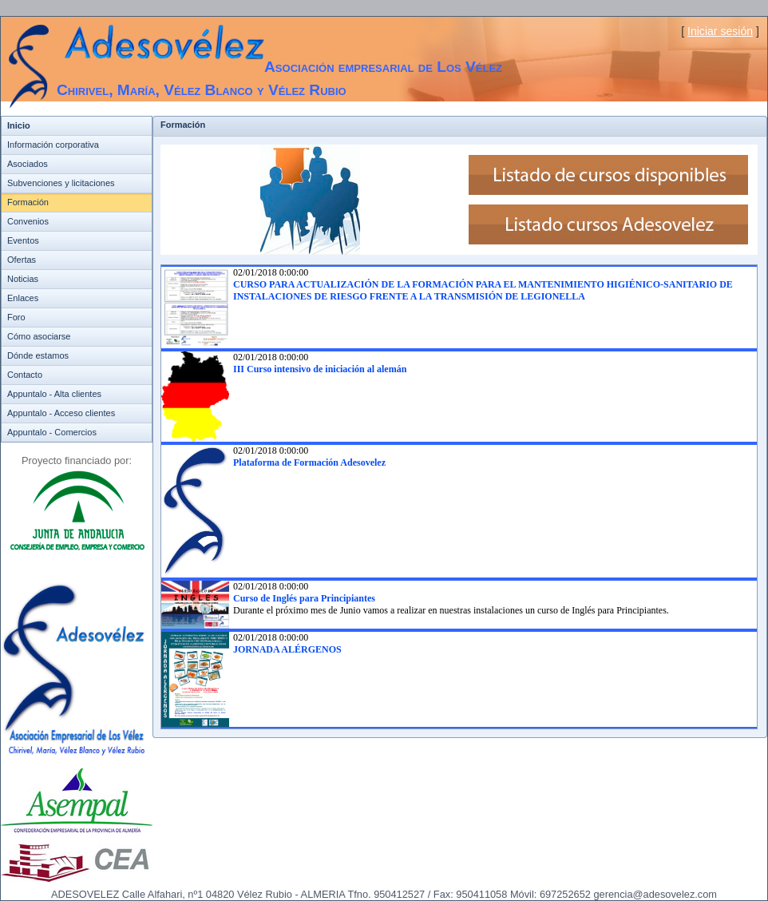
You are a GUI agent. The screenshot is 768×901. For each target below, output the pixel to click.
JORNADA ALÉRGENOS (287, 649)
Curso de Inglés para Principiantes (304, 598)
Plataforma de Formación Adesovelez (309, 462)
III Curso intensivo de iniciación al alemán (319, 369)
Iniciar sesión (720, 31)
